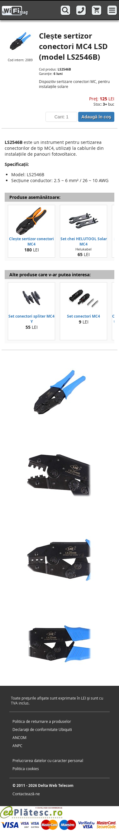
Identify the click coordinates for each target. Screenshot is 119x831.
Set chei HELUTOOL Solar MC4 (83, 241)
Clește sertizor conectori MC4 (31, 241)
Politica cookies (25, 768)
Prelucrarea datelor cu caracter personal (47, 760)
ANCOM (19, 737)
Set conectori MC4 (83, 316)
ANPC (17, 745)
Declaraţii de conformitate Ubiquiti (42, 729)
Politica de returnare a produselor (41, 721)
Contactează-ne (26, 793)
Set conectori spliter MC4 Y (31, 319)
